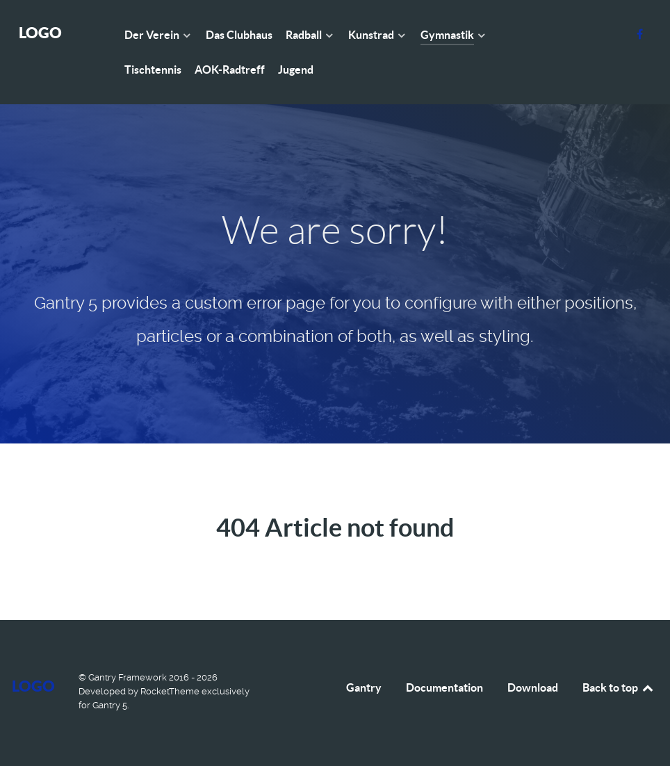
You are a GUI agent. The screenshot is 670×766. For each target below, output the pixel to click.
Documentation (444, 687)
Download (532, 687)
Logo (40, 32)
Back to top (618, 687)
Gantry (364, 687)
